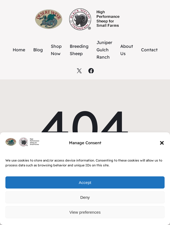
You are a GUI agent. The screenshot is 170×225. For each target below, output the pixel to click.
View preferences (85, 212)
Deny (85, 197)
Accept (85, 182)
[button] (162, 143)
